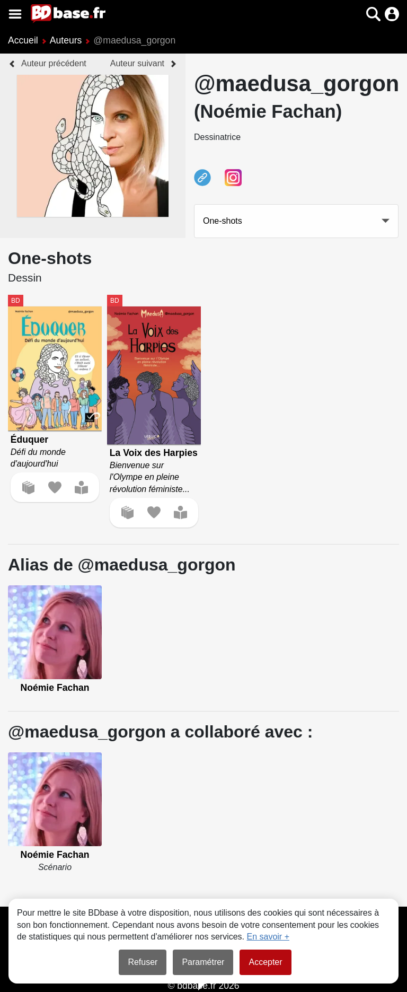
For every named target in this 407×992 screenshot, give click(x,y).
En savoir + (268, 936)
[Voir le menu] (15, 14)
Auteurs (66, 40)
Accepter (265, 962)
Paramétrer (203, 962)
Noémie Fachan (54, 687)
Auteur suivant (137, 63)
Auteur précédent (53, 63)
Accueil (23, 40)
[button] (373, 14)
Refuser (142, 962)
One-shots (222, 220)
